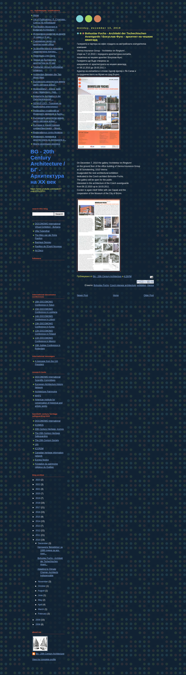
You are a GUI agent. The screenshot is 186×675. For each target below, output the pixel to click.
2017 (38, 507)
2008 (38, 624)
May (40, 600)
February (42, 613)
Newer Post (82, 295)
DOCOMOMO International (48, 421)
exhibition (141, 285)
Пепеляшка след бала (44, 55)
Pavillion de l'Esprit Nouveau (48, 246)
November (43, 581)
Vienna (150, 285)
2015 (38, 517)
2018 (38, 503)
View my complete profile (44, 659)
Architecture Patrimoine (46, 391)
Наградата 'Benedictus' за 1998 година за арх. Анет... (50, 550)
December (43, 543)
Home (116, 295)
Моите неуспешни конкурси (46, 144)
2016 (38, 512)
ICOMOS (39, 425)
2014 (38, 521)
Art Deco (39, 250)
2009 (38, 620)
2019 (38, 498)
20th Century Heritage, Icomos (49, 429)
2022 (38, 484)
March (41, 609)
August (41, 590)
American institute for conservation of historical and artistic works (49, 402)
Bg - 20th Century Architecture (50, 653)
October (42, 586)
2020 (38, 493)
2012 (38, 530)
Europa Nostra (42, 460)
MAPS (38, 395)
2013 (38, 526)
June (40, 595)
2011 (38, 535)
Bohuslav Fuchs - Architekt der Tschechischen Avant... (50, 561)
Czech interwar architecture (123, 285)
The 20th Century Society (47, 440)
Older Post (149, 295)
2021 (38, 489)
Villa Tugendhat (42, 231)
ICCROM (39, 448)
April (40, 604)
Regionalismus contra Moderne (48, 132)
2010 (38, 540)
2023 (38, 480)
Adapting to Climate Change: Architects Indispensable (48, 572)
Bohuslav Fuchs (101, 285)
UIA (37, 444)
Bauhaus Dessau (43, 242)
